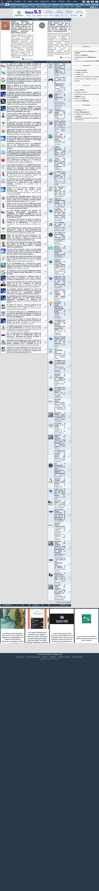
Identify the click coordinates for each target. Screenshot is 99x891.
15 (69, 226)
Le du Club (80, 110)
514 (45, 108)
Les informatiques (81, 72)
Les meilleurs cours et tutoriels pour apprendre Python (59, 392)
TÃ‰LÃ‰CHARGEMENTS (43, 7)
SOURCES (54, 7)
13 (69, 251)
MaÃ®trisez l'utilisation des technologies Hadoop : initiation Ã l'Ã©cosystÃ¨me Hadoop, (59, 267)
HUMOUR (78, 7)
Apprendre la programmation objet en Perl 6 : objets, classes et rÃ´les (59, 578)
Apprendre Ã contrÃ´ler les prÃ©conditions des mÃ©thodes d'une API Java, (59, 379)
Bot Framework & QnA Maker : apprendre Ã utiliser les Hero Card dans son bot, (59, 191)
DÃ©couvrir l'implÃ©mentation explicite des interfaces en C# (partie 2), (59, 114)
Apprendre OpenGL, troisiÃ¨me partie (59, 531)
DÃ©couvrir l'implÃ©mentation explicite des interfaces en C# (59, 203)
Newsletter (44, 1)
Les (81, 70)
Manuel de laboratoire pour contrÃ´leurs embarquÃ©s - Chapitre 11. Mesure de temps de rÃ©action (59, 252)
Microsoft (43, 4)
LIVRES (33, 7)
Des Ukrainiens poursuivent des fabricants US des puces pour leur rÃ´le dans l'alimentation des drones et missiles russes (24, 259)
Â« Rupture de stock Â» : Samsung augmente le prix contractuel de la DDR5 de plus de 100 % (24, 307)
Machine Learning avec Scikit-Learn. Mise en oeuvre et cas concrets (59, 126)
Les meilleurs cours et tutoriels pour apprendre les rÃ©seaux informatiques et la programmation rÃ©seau (59, 328)
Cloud (29, 4)
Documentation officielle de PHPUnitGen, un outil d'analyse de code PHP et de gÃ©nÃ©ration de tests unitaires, (59, 515)
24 (45, 181)
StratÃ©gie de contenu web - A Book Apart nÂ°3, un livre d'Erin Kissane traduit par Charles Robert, (59, 214)
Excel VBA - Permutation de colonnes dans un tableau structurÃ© (59, 139)
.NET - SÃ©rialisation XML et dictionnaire (59, 353)
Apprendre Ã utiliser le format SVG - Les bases (59, 504)
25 (45, 159)
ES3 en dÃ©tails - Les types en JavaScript (59, 227)
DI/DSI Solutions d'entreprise (18, 4)
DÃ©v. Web (56, 4)
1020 (45, 166)
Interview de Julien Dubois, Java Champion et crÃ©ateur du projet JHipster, (59, 295)
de (82, 112)
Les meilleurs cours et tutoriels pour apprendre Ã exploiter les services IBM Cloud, (59, 456)
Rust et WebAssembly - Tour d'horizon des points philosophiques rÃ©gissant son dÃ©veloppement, (59, 470)
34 (42, 605)
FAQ (24, 1)
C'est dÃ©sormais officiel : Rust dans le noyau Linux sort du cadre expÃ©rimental (24, 328)
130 (45, 87)
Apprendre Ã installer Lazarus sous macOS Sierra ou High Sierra (59, 417)
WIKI (67, 7)
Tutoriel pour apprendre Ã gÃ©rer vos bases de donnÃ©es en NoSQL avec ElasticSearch (59, 164)
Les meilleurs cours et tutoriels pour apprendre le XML (59, 366)
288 (45, 213)
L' (77, 81)
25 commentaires (27, 59)
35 (49, 605)
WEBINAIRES (25, 7)
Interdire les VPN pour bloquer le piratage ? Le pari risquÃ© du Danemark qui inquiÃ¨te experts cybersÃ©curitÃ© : (24, 191)
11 (45, 258)
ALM (38, 4)
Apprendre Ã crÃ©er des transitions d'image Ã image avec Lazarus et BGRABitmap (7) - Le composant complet (59, 442)
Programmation (69, 4)
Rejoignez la (81, 55)
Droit (69, 1)
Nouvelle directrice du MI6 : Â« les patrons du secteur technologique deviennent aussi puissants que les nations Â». (24, 174)
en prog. (80, 96)
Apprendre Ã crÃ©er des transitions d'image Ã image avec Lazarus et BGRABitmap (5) (59, 592)
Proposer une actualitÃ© (63, 602)
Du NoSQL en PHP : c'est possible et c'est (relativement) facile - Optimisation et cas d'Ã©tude (59, 564)
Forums (9, 1)
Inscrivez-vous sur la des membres (86, 79)
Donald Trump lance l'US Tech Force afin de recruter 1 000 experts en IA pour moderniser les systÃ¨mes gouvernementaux (24, 284)
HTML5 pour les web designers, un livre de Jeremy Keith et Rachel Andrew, (59, 494)
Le (77, 74)
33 (36, 605)
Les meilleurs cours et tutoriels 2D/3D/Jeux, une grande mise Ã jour (59, 178)
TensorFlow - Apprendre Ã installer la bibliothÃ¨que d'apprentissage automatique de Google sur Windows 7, (59, 310)
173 (45, 124)
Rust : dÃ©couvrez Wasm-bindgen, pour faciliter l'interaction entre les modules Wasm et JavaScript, (59, 238)
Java (49, 4)
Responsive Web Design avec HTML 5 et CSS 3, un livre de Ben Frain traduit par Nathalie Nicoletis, (59, 282)
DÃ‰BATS (62, 7)
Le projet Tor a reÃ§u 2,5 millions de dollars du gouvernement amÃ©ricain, (24, 66)
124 (45, 152)
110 (45, 244)
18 (45, 80)
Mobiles (88, 4)
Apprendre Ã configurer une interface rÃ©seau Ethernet (59, 483)
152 (45, 342)
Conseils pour (82, 101)
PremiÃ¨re (7, 605)
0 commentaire (65, 57)
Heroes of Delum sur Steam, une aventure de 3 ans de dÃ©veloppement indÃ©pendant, (59, 85)
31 (23, 605)
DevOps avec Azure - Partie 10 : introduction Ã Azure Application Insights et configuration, (59, 69)
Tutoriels (17, 1)
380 (45, 328)
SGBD (76, 4)
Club (74, 1)
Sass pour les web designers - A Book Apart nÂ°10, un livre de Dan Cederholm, (59, 341)
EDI (62, 4)
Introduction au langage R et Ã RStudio (59, 428)
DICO (72, 7)
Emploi (53, 1)
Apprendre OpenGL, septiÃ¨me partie (59, 405)
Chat (36, 1)
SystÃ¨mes (95, 4)
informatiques (80, 98)
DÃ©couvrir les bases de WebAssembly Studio (59, 100)
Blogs (30, 1)
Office (82, 4)
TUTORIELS (13, 7)
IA (34, 4)
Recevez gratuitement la (84, 51)
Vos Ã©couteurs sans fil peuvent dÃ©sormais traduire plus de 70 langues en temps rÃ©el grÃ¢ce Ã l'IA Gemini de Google (24, 272)
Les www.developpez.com (83, 114)
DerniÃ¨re (64, 605)
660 (45, 265)
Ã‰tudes (61, 1)
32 (29, 605)
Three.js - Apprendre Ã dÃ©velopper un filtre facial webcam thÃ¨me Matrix (59, 151)
